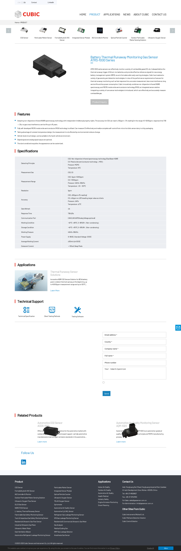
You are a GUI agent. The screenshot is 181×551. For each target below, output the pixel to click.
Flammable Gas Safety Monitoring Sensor (29, 515)
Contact (34, 2)
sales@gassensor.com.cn (35, 338)
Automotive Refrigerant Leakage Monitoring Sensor (32, 535)
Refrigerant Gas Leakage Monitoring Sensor (69, 515)
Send (106, 393)
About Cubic (141, 14)
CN (24, 2)
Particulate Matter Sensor (63, 487)
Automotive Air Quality (105, 493)
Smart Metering (103, 505)
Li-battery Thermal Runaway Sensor (27, 511)
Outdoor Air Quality (104, 490)
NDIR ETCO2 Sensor (21, 508)
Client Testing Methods (52, 312)
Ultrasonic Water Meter (23, 528)
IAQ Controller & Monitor (23, 494)
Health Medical (103, 496)
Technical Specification (26, 312)
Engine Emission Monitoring (108, 502)
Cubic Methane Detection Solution (134, 518)
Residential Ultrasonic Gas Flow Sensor (28, 521)
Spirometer (58, 504)
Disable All (150, 548)
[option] (24, 34)
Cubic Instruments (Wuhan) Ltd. (133, 514)
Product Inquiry (99, 102)
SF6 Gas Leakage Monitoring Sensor (66, 518)
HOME (83, 14)
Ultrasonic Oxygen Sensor (63, 498)
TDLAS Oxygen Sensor (61, 501)
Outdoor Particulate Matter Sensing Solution (30, 498)
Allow (166, 548)
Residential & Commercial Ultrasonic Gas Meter (70, 521)
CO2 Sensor (19, 487)
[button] (8, 30)
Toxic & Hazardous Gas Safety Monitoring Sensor (31, 518)
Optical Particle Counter (62, 494)
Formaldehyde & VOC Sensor (25, 491)
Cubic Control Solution (129, 521)
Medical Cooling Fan (61, 528)
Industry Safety (103, 499)
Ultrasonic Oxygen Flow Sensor (25, 501)
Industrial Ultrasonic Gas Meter (25, 525)
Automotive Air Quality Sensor (64, 508)
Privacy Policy (115, 548)
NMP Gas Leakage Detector (63, 532)
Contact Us (159, 14)
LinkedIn (51, 2)
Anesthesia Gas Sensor (62, 535)
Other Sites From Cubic (133, 508)
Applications (112, 14)
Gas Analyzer (58, 525)
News (126, 14)
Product (94, 14)
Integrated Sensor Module (63, 491)
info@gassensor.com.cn (44, 341)
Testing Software (77, 312)
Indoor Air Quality (104, 487)
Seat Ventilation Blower (23, 532)
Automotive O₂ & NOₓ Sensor (63, 511)
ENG (19, 2)
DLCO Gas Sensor (21, 504)
